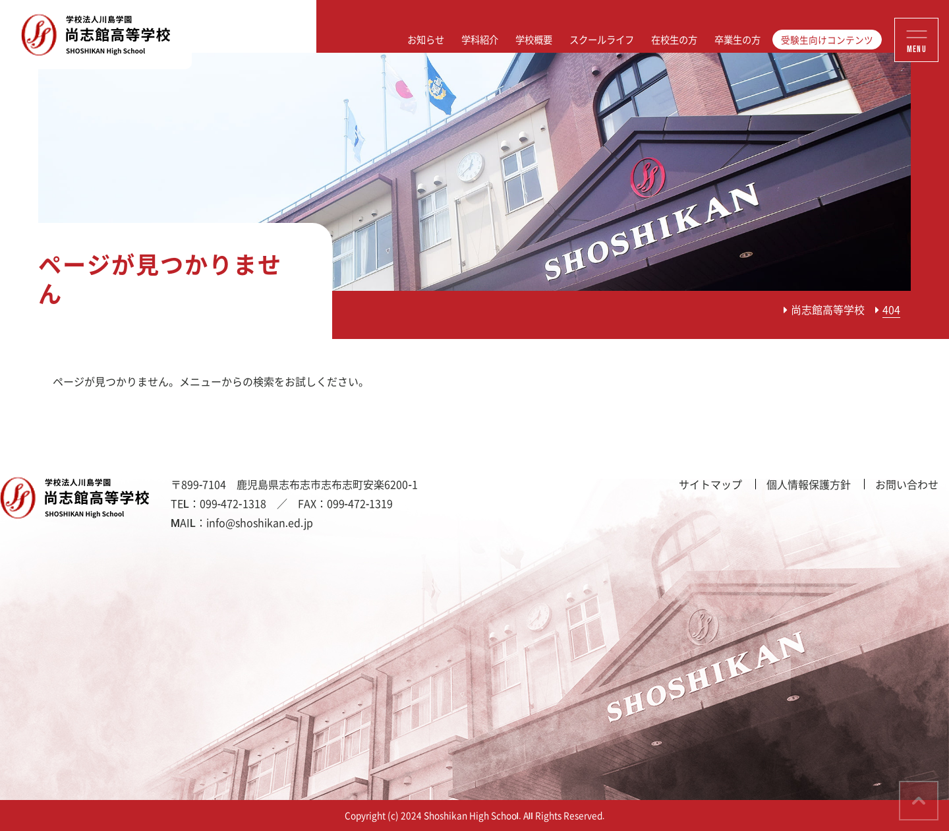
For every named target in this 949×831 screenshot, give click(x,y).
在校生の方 (674, 39)
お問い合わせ (906, 484)
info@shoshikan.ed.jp (259, 522)
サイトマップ (710, 484)
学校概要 (533, 39)
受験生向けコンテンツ (827, 39)
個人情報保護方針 (808, 484)
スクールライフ (601, 39)
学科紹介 (479, 39)
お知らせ (425, 39)
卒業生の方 (737, 39)
